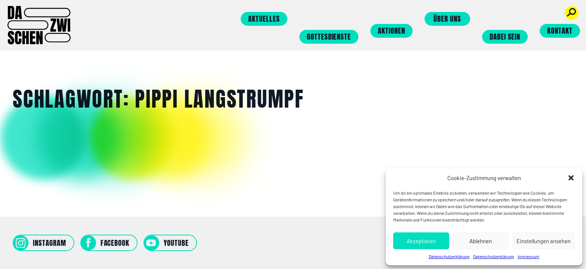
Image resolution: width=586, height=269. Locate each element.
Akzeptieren (421, 241)
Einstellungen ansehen (543, 241)
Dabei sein (505, 36)
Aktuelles (264, 18)
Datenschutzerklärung (449, 256)
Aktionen (391, 30)
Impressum (528, 256)
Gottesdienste (329, 36)
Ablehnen (480, 241)
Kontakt (560, 30)
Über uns (447, 18)
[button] (571, 178)
